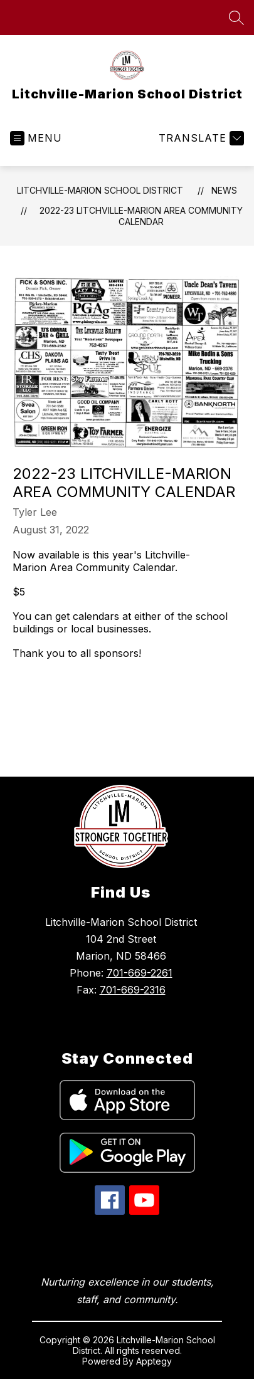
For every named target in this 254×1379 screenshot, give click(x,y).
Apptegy (154, 1361)
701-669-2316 (133, 989)
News (224, 190)
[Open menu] (36, 138)
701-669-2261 (139, 973)
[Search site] (236, 17)
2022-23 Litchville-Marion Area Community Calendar (141, 216)
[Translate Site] (200, 138)
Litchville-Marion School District (100, 190)
